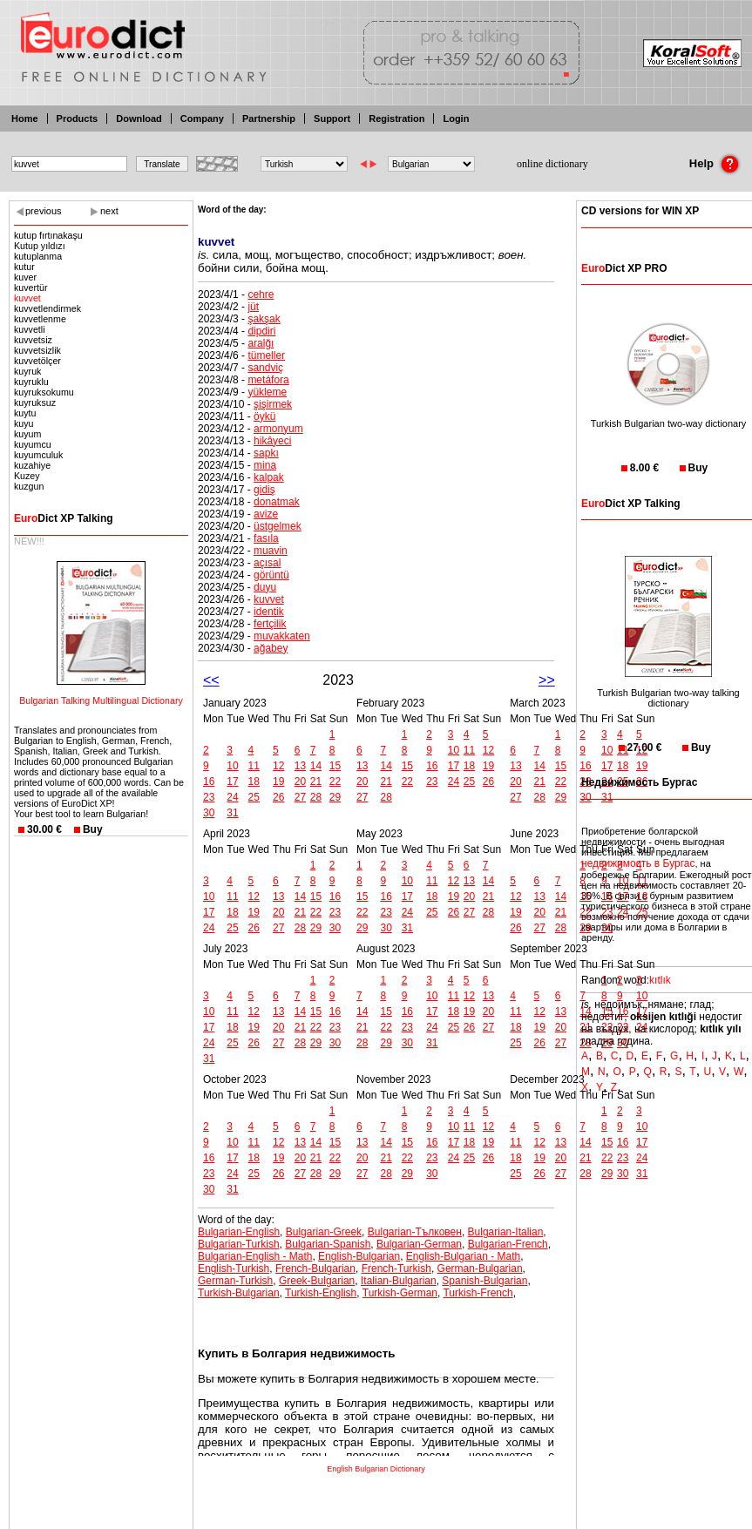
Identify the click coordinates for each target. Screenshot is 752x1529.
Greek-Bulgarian (317, 1281)
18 (254, 781)
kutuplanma (38, 256)
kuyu (24, 423)
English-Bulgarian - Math (463, 1256)
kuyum (27, 434)
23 (208, 797)
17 (232, 781)
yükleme (267, 392)
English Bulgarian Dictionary (376, 1469)
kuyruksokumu (44, 392)
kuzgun (29, 486)
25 (254, 797)
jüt (253, 307)
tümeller (266, 355)
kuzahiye (32, 465)
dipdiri (261, 331)
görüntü (271, 575)
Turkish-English (320, 1293)
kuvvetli (29, 329)
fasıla (266, 538)
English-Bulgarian (359, 1256)
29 (335, 797)
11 (254, 766)
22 (335, 781)
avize (266, 514)
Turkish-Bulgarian (239, 1293)
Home (24, 118)
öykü (264, 416)
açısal (267, 563)
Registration (396, 118)
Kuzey (27, 475)
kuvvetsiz (33, 340)
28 (316, 797)
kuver (25, 277)
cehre (260, 294)
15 (335, 766)
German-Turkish (235, 1281)
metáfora (267, 380)
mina (265, 465)
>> (547, 680)
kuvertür (31, 287)
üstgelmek (277, 526)
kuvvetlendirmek (47, 308)
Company (202, 118)
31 (232, 813)
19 (278, 781)
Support (332, 118)
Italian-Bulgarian (399, 1281)
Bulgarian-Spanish (327, 1244)
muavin (271, 551)
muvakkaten (282, 636)
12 (278, 766)
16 (208, 781)
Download (139, 118)
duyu (265, 587)
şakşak (263, 319)
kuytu (25, 413)
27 (300, 797)
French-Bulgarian (315, 1268)
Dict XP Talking (63, 518)
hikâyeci (272, 441)
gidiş (264, 490)
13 (300, 766)
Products (77, 118)
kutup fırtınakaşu (48, 235)
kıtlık (660, 980)
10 (232, 766)
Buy (93, 829)
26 (278, 797)
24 (232, 797)
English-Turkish (233, 1268)
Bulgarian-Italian (506, 1232)
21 (316, 781)
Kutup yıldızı (39, 245)
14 (316, 766)
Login (456, 118)
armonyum (278, 429)
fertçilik (270, 624)
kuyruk (27, 371)
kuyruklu (31, 381)
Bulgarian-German (419, 1244)
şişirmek (273, 404)
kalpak (269, 477)
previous (43, 211)
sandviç (265, 368)
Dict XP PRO (624, 268)
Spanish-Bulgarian (484, 1281)
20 (300, 781)
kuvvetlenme (40, 319)
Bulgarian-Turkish (239, 1244)
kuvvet (27, 298)
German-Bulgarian (480, 1268)
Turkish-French (477, 1293)
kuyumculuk (38, 455)
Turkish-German (399, 1293)
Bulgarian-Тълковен (415, 1232)
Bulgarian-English (239, 1232)
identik (269, 612)
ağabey (271, 648)
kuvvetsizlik (37, 350)
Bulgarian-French (508, 1244)
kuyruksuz (35, 402)
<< (211, 680)
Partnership (268, 118)
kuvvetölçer (37, 360)
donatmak (277, 502)
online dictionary (552, 164)
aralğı (260, 343)
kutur (24, 266)
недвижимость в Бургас (638, 863)
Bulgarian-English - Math (255, 1256)
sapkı (266, 453)
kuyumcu (32, 444)
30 (208, 813)
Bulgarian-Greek (324, 1232)
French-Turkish (396, 1268)
